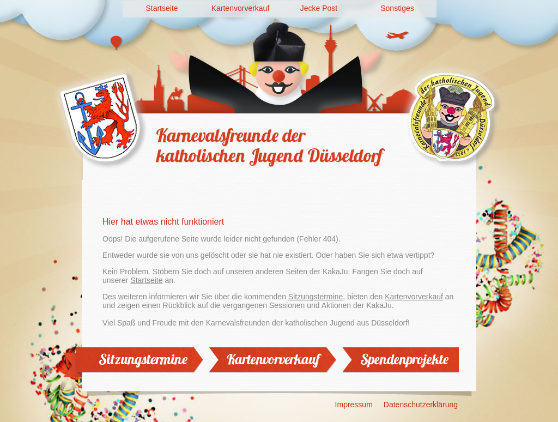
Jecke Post (318, 8)
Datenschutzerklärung (421, 404)
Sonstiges (397, 8)
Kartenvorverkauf (240, 8)
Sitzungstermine (315, 296)
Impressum (354, 404)
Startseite (161, 8)
